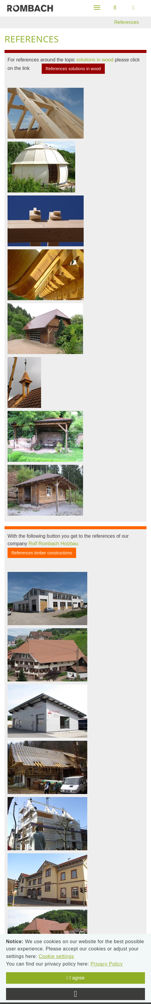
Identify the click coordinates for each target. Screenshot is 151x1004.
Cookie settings (56, 956)
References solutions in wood (73, 68)
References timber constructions (41, 552)
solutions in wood (95, 59)
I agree (75, 977)
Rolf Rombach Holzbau (53, 543)
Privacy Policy (107, 963)
